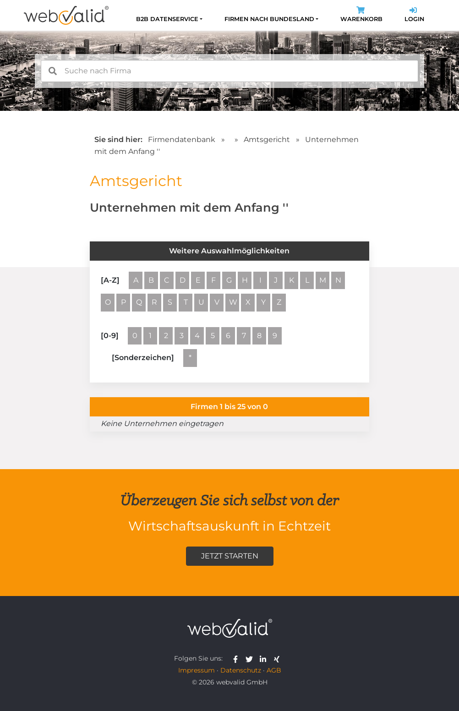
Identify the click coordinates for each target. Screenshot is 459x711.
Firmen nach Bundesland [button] (269, 19)
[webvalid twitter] (251, 658)
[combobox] (229, 71)
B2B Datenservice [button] (167, 19)
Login (414, 15)
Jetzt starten (229, 556)
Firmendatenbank (181, 139)
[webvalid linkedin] (265, 658)
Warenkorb (361, 15)
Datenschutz (240, 670)
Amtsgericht (268, 139)
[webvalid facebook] (237, 658)
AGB (274, 670)
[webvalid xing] (278, 658)
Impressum (196, 670)
